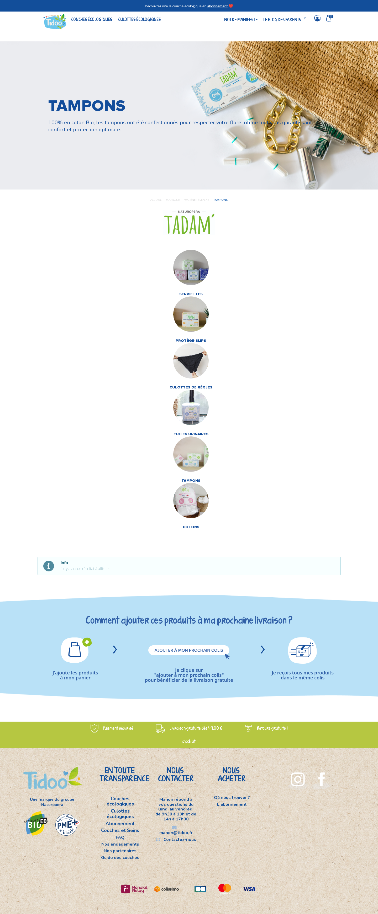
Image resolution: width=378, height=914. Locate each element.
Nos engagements (120, 844)
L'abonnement (232, 804)
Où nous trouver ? (232, 798)
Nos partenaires (120, 851)
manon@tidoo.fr (175, 830)
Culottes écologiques (139, 19)
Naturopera (52, 804)
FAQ (120, 837)
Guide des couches (120, 857)
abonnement (217, 6)
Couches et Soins (120, 830)
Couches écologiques (91, 19)
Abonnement (120, 823)
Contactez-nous (176, 839)
